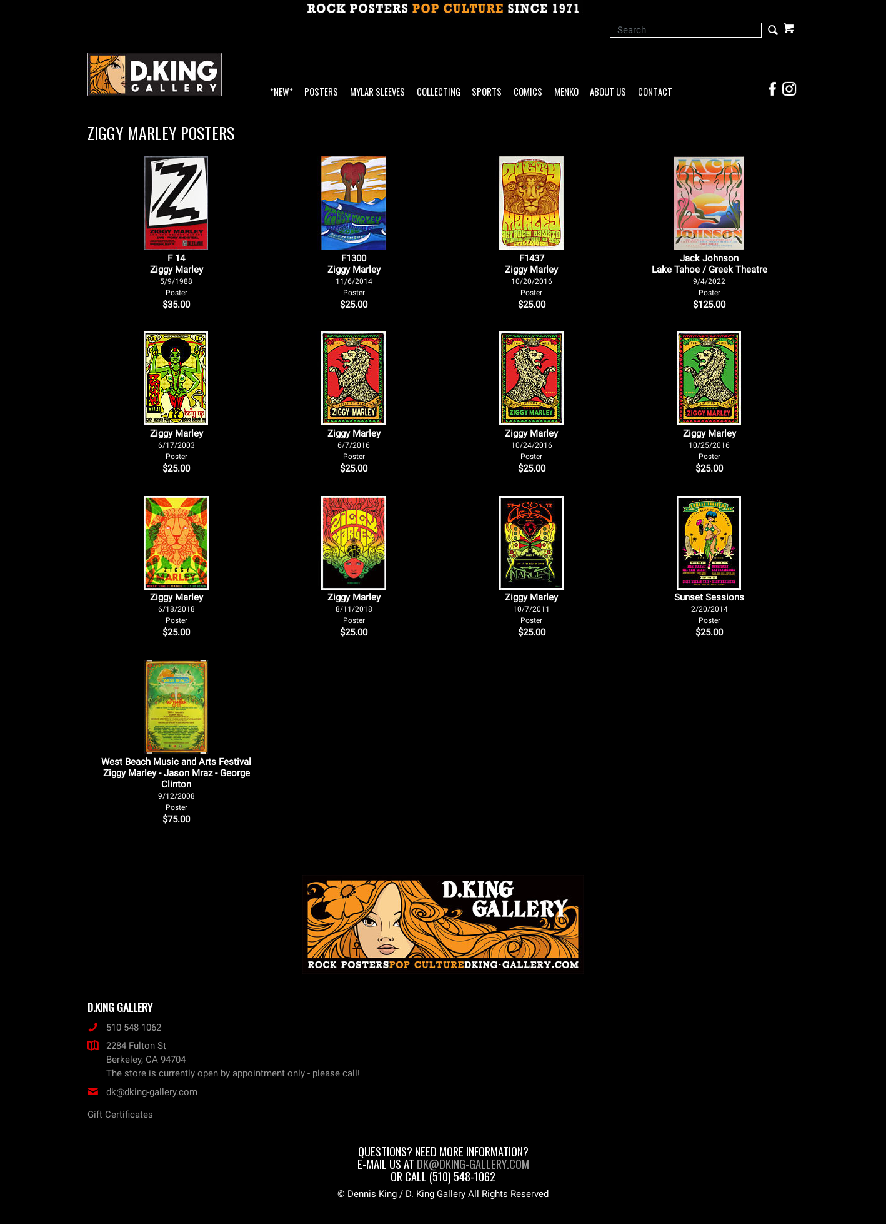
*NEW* (281, 92)
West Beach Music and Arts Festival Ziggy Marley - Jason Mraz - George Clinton (176, 784)
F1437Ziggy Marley (531, 275)
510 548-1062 (124, 1027)
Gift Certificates (120, 1114)
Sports (487, 92)
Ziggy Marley (176, 444)
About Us (608, 92)
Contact (655, 92)
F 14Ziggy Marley (176, 275)
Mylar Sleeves (377, 92)
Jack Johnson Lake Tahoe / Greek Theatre (709, 275)
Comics (528, 92)
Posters (321, 92)
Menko (566, 92)
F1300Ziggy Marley (354, 275)
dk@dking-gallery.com (142, 1092)
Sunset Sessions (709, 608)
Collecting (438, 92)
